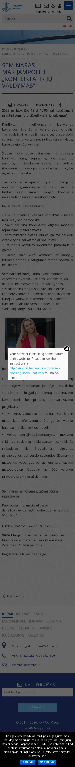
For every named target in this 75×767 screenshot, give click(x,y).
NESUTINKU (47, 762)
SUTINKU (27, 762)
